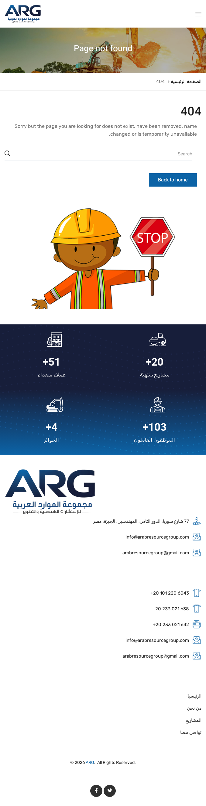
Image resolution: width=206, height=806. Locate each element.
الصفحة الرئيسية (186, 81)
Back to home (173, 180)
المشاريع (193, 720)
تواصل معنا (190, 732)
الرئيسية (194, 696)
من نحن (194, 708)
